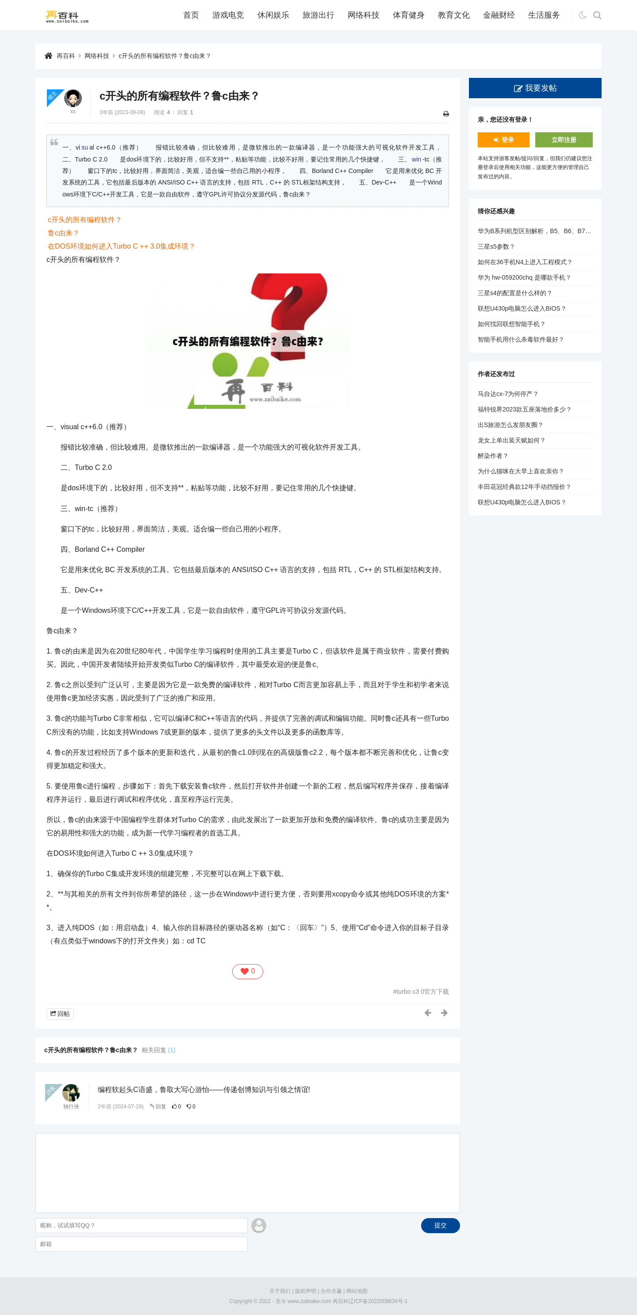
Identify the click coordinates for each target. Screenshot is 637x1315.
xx (73, 111)
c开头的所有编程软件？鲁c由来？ (165, 55)
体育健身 (409, 15)
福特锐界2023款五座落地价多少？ (525, 409)
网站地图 (357, 1291)
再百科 (66, 55)
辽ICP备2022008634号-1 (378, 1301)
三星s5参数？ (496, 246)
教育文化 (454, 15)
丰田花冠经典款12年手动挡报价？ (525, 486)
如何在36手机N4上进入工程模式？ (525, 261)
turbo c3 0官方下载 (423, 991)
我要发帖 (541, 88)
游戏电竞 (228, 15)
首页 (191, 15)
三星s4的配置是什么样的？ (515, 292)
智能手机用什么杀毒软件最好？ (521, 339)
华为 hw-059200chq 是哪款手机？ (525, 277)
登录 (508, 139)
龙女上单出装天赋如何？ (512, 440)
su (84, 147)
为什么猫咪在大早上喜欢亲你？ (521, 471)
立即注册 (564, 139)
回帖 (64, 1013)
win (416, 159)
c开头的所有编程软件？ (85, 219)
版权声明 (305, 1291)
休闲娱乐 (273, 15)
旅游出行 (318, 15)
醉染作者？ (493, 455)
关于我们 (280, 1291)
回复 (161, 1107)
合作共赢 (331, 1291)
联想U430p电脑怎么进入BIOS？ (522, 308)
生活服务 (544, 15)
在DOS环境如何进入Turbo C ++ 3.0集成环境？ (122, 246)
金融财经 (499, 15)
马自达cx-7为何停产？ (508, 393)
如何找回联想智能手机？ (512, 323)
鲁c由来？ (64, 233)
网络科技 (364, 15)
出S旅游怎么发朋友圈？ (511, 424)
